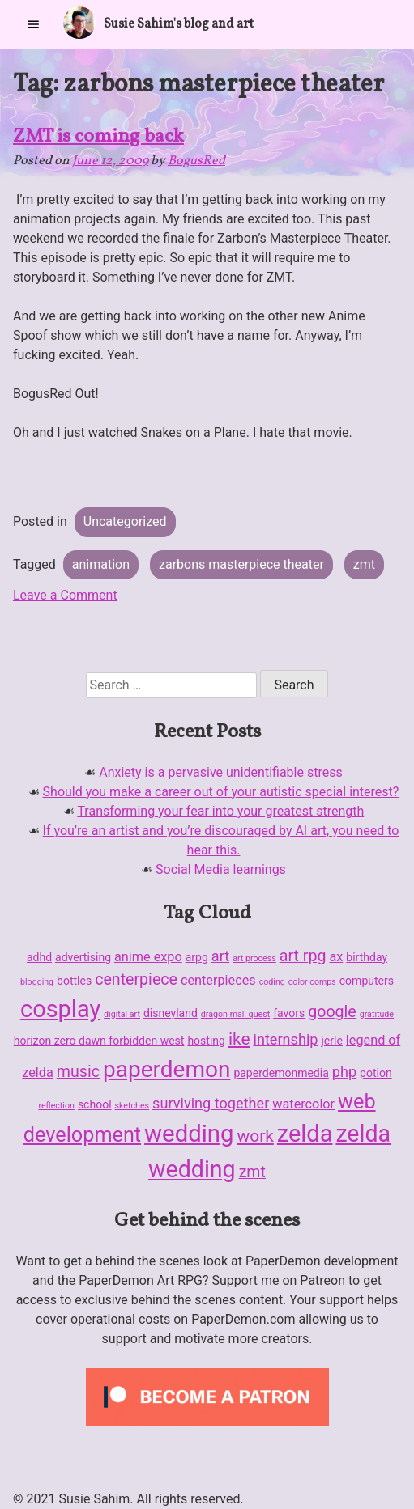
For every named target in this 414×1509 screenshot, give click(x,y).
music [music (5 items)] (78, 1071)
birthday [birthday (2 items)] (366, 957)
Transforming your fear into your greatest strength (220, 811)
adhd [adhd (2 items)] (39, 957)
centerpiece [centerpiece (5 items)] (136, 979)
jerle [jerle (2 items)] (332, 1040)
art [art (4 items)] (220, 955)
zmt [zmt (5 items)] (252, 1172)
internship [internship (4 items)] (285, 1039)
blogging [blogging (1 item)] (36, 982)
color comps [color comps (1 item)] (312, 982)
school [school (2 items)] (95, 1104)
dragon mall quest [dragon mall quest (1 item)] (235, 1014)
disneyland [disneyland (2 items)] (170, 1013)
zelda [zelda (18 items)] (305, 1133)
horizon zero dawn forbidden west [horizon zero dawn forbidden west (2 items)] (99, 1040)
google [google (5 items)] (332, 1011)
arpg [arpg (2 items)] (197, 957)
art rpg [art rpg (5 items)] (303, 956)
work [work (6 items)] (255, 1136)
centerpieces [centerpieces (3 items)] (218, 980)
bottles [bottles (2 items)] (74, 980)
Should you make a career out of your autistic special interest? (221, 791)
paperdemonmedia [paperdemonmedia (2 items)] (280, 1072)
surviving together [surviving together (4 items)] (210, 1103)
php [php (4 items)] (344, 1071)
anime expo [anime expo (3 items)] (148, 956)
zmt (364, 564)
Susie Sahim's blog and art (179, 24)
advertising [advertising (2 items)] (83, 957)
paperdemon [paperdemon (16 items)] (166, 1069)
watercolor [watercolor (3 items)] (303, 1104)
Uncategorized (125, 521)
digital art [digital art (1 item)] (122, 1014)
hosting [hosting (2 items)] (206, 1040)
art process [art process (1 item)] (254, 958)
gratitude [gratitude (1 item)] (377, 1014)
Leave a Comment (65, 595)
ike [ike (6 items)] (239, 1039)
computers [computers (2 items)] (366, 980)
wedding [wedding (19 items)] (188, 1133)
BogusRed (196, 161)
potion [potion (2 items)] (376, 1072)
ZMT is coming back (98, 136)
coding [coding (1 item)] (272, 982)
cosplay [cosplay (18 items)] (60, 1009)
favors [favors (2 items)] (289, 1013)
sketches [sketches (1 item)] (132, 1105)
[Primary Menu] (33, 24)
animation (101, 564)
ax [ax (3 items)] (336, 956)
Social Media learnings (221, 869)
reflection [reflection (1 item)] (56, 1105)
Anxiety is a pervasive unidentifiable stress (220, 772)
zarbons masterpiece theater (241, 564)
